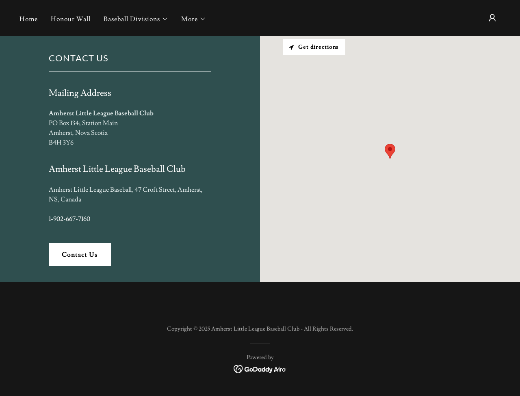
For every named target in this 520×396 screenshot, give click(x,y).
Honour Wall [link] (71, 19)
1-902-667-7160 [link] (69, 219)
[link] (260, 368)
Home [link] (29, 19)
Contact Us (80, 255)
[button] (136, 19)
